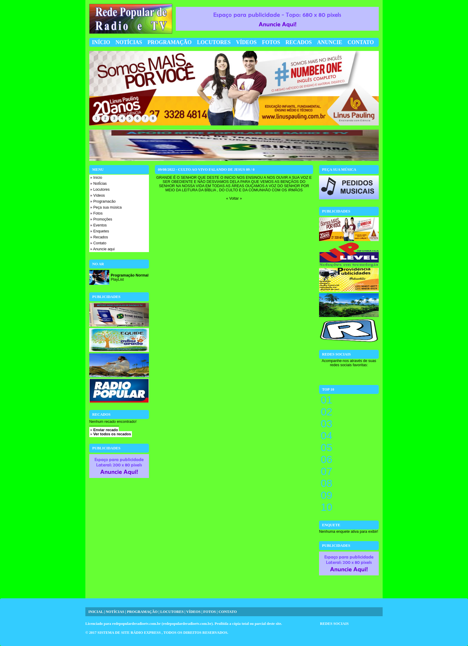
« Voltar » (234, 198)
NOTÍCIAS (115, 612)
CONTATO (227, 612)
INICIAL (95, 612)
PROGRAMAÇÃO (142, 612)
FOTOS (209, 612)
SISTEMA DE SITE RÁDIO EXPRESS (130, 633)
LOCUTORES (172, 612)
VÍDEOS (193, 612)
